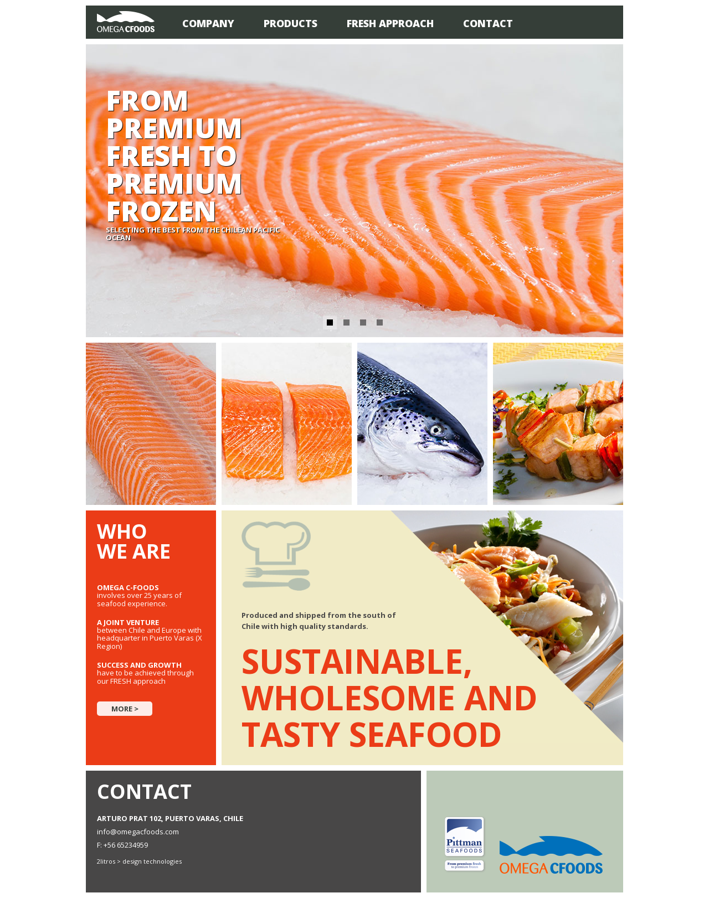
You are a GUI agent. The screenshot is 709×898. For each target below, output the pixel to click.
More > (124, 709)
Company (208, 23)
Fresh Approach (390, 23)
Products (290, 23)
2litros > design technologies (139, 861)
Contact (488, 23)
